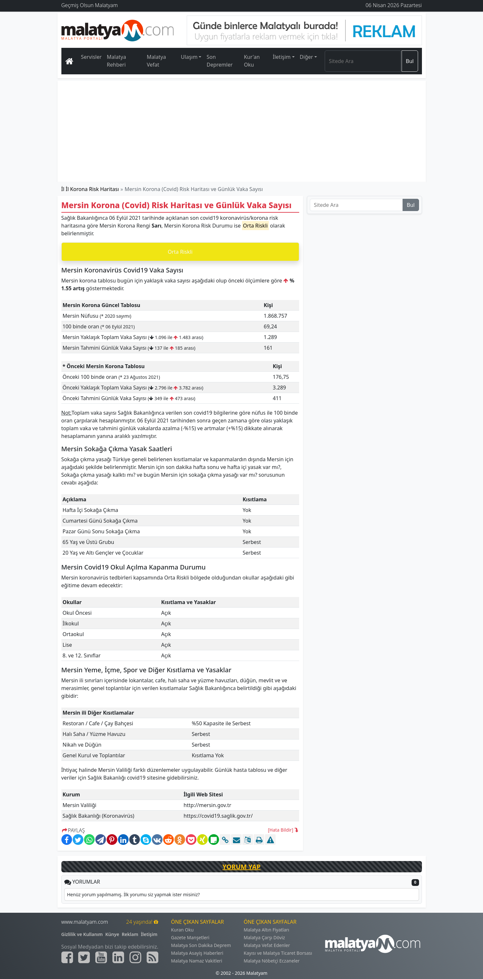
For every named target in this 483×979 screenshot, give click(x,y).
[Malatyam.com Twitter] (84, 957)
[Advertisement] (242, 131)
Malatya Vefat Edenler (267, 945)
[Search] (363, 61)
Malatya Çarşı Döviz (264, 937)
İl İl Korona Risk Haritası (90, 189)
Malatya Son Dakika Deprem (201, 945)
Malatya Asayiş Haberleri (197, 953)
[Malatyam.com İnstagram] (135, 957)
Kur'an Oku (252, 60)
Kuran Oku (182, 930)
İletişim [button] (281, 56)
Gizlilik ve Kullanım (82, 934)
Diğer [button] (306, 56)
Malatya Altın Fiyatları (266, 930)
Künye (112, 934)
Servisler (91, 56)
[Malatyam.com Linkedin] (118, 957)
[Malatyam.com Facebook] (67, 957)
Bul (410, 61)
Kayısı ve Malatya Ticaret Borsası (278, 953)
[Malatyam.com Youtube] (101, 957)
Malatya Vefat (156, 60)
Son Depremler (219, 60)
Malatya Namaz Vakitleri (196, 961)
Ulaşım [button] (189, 56)
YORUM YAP (242, 866)
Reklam (130, 934)
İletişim (149, 934)
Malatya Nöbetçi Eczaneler (271, 961)
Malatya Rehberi (116, 60)
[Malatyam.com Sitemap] (152, 957)
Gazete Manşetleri (190, 937)
